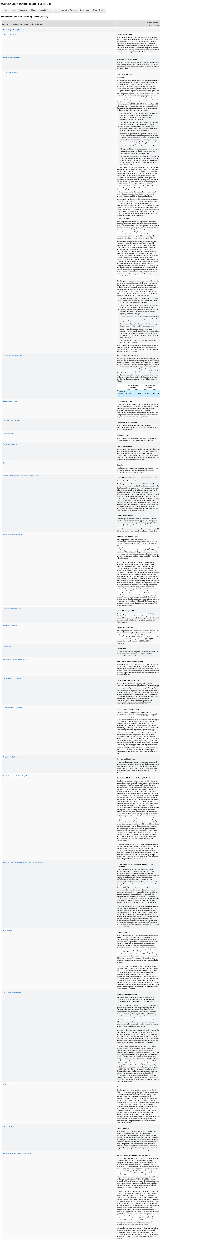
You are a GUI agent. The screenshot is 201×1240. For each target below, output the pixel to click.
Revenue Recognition (10, 72)
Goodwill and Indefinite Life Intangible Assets (17, 776)
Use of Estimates (8, 1126)
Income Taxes (7, 930)
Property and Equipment (11, 757)
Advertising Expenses (10, 625)
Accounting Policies (67, 10)
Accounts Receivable (10, 444)
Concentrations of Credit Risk (12, 707)
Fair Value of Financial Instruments (14, 659)
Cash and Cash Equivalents (12, 420)
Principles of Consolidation (11, 57)
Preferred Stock (8, 1085)
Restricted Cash (8, 433)
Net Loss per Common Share (12, 355)
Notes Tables (84, 10)
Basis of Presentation (10, 34)
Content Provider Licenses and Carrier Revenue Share (21, 476)
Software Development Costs (12, 534)
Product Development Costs (12, 609)
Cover (5, 10)
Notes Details (98, 10)
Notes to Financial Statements (43, 10)
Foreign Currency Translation (12, 678)
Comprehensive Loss (10, 401)
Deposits (6, 463)
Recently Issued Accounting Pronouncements (18, 1153)
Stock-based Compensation (12, 992)
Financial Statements (19, 10)
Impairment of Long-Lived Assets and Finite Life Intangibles (22, 862)
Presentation (7, 646)
